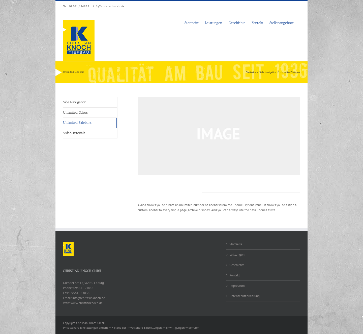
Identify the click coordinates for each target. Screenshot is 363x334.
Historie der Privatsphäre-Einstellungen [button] (136, 327)
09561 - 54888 (83, 288)
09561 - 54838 (79, 293)
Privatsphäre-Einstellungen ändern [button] (85, 327)
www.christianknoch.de (87, 303)
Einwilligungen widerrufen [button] (182, 327)
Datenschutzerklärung (244, 296)
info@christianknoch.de (108, 6)
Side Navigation (74, 102)
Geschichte (237, 265)
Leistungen (237, 254)
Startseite (235, 244)
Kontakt (234, 275)
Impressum (237, 285)
